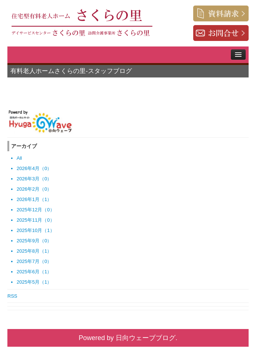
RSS (12, 296)
